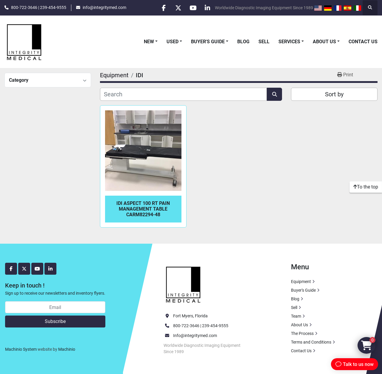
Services (289, 41)
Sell (263, 41)
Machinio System (21, 349)
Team (296, 316)
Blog (243, 41)
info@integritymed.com (104, 7)
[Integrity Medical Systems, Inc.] (184, 284)
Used (172, 41)
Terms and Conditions (311, 342)
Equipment (301, 281)
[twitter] (176, 7)
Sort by (334, 94)
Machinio (66, 349)
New (149, 41)
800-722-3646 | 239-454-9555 (38, 7)
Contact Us (363, 41)
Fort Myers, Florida (190, 315)
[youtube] (191, 7)
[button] (151, 41)
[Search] (183, 94)
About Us (324, 41)
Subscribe (55, 321)
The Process (302, 333)
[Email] (55, 307)
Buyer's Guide (208, 41)
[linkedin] (207, 7)
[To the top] (365, 187)
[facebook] (161, 7)
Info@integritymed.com (195, 335)
